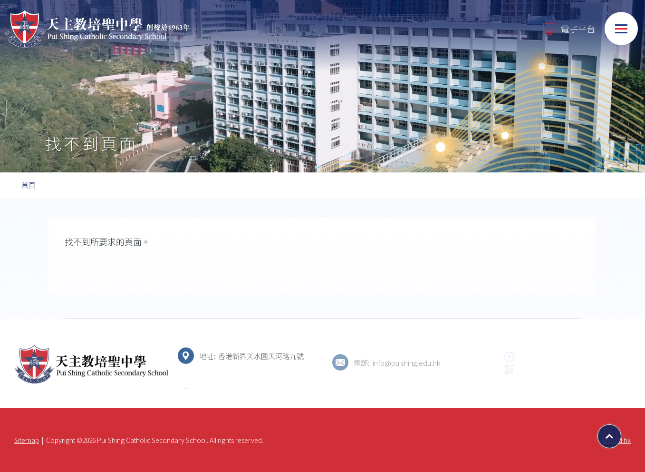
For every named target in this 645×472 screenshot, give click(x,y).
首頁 (28, 185)
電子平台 (568, 28)
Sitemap (26, 440)
